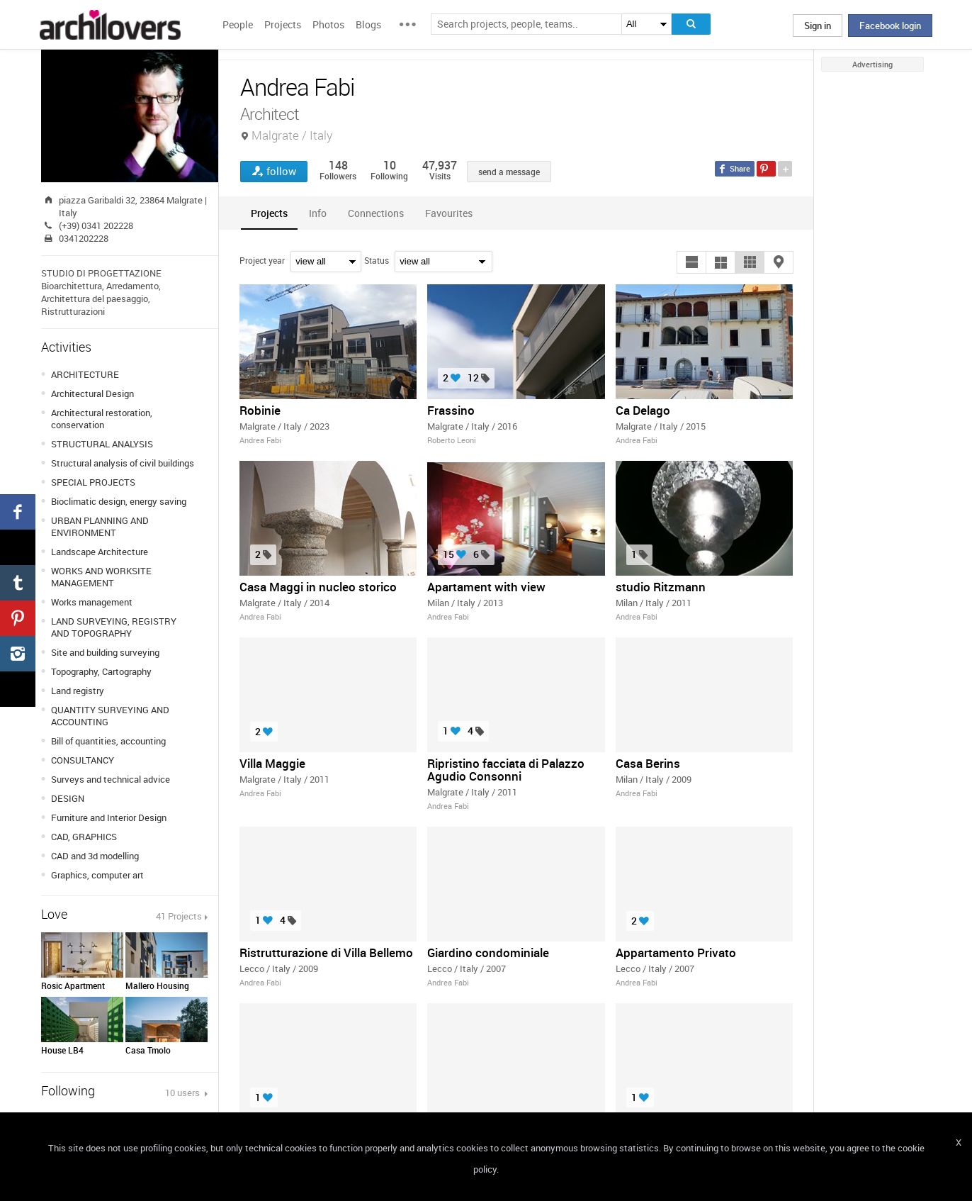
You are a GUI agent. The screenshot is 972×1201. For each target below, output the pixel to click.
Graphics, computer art (97, 874)
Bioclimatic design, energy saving (118, 501)
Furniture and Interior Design (108, 817)
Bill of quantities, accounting (108, 740)
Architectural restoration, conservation (101, 418)
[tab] (269, 213)
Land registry (77, 690)
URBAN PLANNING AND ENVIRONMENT (100, 526)
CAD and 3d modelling (95, 855)
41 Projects (179, 916)
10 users (183, 1092)
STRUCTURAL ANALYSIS (102, 443)
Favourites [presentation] (449, 213)
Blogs (368, 24)
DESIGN (67, 798)
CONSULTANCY (82, 760)
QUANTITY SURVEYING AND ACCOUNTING (110, 715)
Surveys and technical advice (110, 779)
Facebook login (890, 25)
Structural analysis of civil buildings (122, 463)
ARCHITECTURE (85, 374)
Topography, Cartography (101, 671)
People (237, 24)
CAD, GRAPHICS (84, 836)
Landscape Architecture (99, 551)
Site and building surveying (105, 652)
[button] (691, 262)
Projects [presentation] (269, 213)
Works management (91, 602)
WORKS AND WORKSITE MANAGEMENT (101, 576)
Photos (328, 24)
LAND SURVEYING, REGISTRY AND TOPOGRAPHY (113, 627)
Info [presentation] (318, 213)
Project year (262, 260)
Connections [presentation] (376, 213)
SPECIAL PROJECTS (93, 482)
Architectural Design (92, 393)
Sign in (817, 25)
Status (376, 260)
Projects (282, 24)
